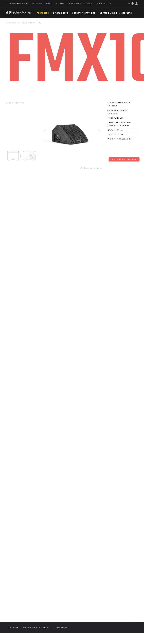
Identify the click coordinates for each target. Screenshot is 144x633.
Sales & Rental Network (80, 4)
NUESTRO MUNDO (108, 13)
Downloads (61, 628)
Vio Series (37, 4)
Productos (43, 13)
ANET (48, 4)
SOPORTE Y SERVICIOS (83, 13)
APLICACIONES (60, 13)
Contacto (127, 13)
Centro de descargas (17, 4)
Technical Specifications (36, 628)
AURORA (103, 4)
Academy (59, 4)
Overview (13, 628)
